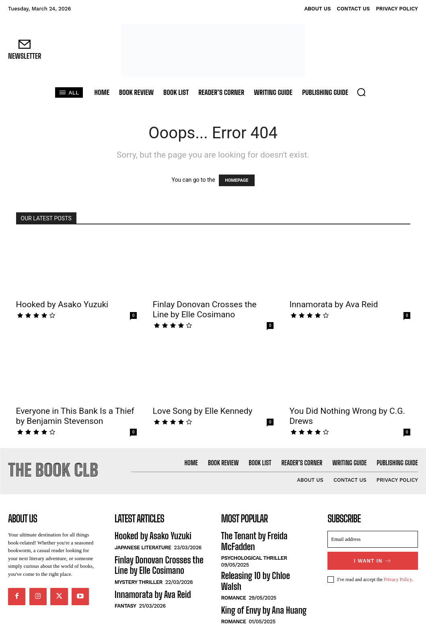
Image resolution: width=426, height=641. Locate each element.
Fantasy (125, 597)
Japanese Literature (143, 544)
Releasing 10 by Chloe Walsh (258, 560)
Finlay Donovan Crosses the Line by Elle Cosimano (205, 309)
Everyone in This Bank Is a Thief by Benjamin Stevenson (75, 416)
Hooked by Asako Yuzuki (62, 304)
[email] (372, 538)
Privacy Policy (398, 576)
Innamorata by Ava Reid (334, 304)
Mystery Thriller (139, 575)
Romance (233, 571)
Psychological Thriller (254, 544)
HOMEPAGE (236, 180)
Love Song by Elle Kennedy (203, 411)
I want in (372, 558)
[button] (361, 92)
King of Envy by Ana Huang (256, 582)
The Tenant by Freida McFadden (263, 533)
